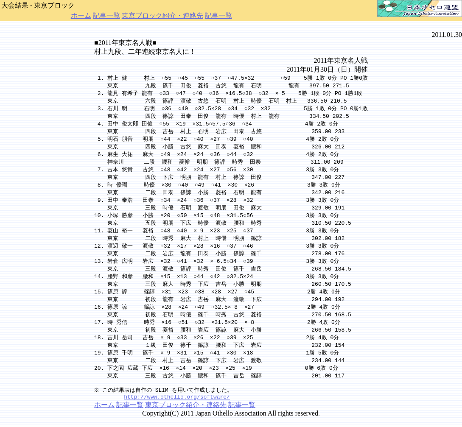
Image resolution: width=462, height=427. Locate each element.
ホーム (81, 15)
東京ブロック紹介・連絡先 (162, 15)
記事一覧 (106, 15)
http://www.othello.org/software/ (177, 406)
